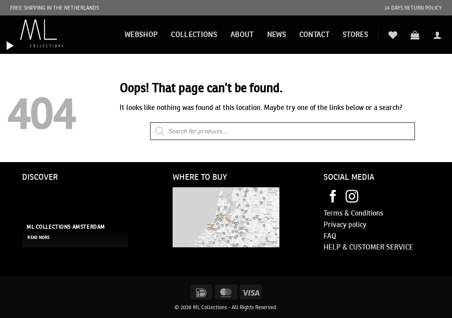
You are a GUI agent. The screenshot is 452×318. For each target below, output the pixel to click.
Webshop (141, 34)
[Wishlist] (393, 35)
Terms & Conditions (353, 212)
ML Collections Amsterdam (65, 227)
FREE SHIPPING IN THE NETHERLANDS (54, 7)
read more (38, 237)
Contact (314, 34)
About (242, 34)
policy (356, 224)
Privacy (335, 224)
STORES (355, 34)
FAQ (330, 235)
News (276, 34)
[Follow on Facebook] (333, 197)
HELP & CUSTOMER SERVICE (368, 246)
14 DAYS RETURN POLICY (413, 7)
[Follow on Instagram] (352, 197)
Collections (194, 34)
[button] (415, 35)
